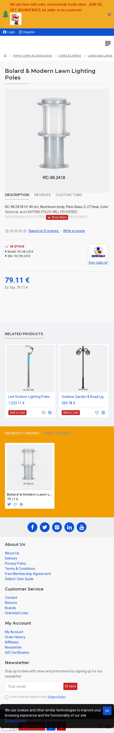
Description (17, 195)
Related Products (24, 334)
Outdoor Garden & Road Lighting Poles (85, 397)
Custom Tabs (69, 195)
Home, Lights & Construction (32, 55)
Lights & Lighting (70, 55)
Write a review (74, 231)
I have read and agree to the (36, 697)
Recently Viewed (22, 433)
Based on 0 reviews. (44, 231)
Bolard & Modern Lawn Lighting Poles (30, 494)
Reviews (42, 195)
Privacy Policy (15, 720)
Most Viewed (57, 433)
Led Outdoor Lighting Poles (29, 397)
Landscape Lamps (100, 55)
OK (107, 711)
